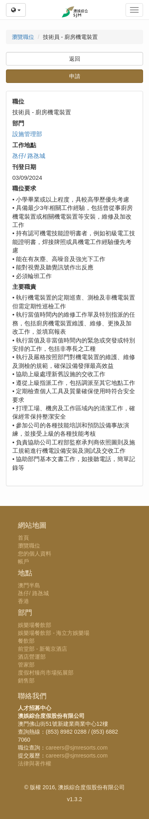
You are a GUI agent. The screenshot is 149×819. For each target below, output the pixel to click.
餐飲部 (26, 641)
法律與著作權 (34, 763)
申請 (74, 76)
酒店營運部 (32, 657)
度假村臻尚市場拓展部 (46, 672)
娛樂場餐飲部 (34, 625)
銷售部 (26, 680)
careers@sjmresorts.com (77, 747)
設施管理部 (27, 134)
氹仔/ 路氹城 (28, 155)
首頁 (23, 537)
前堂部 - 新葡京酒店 (42, 649)
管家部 (26, 664)
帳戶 (23, 561)
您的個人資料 (34, 553)
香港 (23, 601)
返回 (74, 59)
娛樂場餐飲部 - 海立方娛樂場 (53, 633)
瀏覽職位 (23, 37)
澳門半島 (29, 585)
